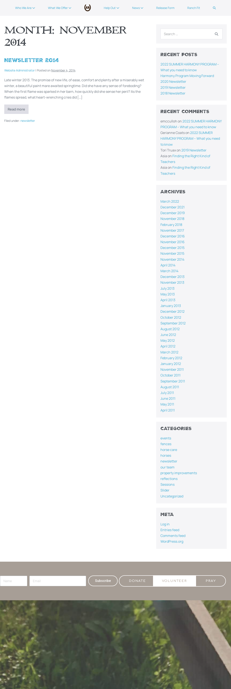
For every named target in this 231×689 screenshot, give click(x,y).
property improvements (178, 473)
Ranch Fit (193, 8)
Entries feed (169, 530)
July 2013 (167, 288)
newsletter (27, 121)
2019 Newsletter (173, 87)
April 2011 (167, 410)
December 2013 (172, 276)
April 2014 (167, 265)
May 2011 (167, 404)
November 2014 (172, 259)
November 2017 (172, 230)
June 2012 (168, 334)
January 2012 (170, 363)
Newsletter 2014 (31, 60)
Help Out (111, 8)
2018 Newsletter (172, 93)
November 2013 (172, 282)
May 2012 (167, 340)
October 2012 (170, 317)
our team (167, 467)
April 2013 (167, 300)
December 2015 (172, 247)
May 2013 (167, 294)
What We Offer (59, 8)
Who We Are (25, 8)
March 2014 (169, 271)
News (137, 8)
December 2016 (172, 236)
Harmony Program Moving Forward (187, 75)
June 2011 (167, 398)
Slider (164, 490)
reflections (169, 478)
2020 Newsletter (173, 81)
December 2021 (172, 207)
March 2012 (169, 352)
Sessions (167, 484)
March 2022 (169, 201)
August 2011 (169, 387)
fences (165, 444)
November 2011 (172, 369)
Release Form (165, 8)
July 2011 (167, 392)
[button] (214, 8)
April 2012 (167, 346)
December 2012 (172, 311)
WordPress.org (171, 541)
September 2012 (173, 323)
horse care (168, 449)
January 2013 (170, 305)
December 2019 (172, 213)
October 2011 (170, 375)
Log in (165, 524)
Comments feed (172, 535)
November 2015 (172, 253)
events (165, 438)
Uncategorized (171, 496)
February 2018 (171, 224)
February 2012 (171, 358)
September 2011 (172, 381)
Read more (18, 108)
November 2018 (172, 218)
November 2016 (172, 242)
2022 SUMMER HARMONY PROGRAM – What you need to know (190, 138)
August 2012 (170, 329)
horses (165, 455)
